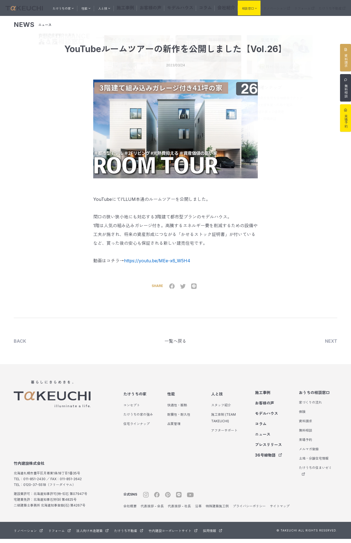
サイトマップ (280, 510)
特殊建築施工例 (217, 510)
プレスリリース (268, 448)
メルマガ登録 (309, 453)
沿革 (198, 510)
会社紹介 (216, 7)
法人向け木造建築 (92, 535)
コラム (199, 7)
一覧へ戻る (175, 344)
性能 (171, 398)
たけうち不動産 (332, 8)
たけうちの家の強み (138, 419)
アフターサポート (224, 434)
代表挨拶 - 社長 (179, 510)
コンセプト (131, 409)
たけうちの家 (134, 398)
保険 (302, 416)
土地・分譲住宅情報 (314, 462)
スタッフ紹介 (221, 409)
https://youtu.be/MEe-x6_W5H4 (157, 263)
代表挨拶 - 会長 (152, 510)
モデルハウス (179, 7)
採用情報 (212, 535)
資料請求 (305, 425)
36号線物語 (268, 459)
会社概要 (130, 510)
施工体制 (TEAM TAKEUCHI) (223, 422)
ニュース (262, 438)
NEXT (331, 344)
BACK (20, 344)
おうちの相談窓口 (314, 396)
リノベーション (276, 8)
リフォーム (304, 8)
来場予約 (305, 444)
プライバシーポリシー (249, 510)
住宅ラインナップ (136, 428)
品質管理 (173, 428)
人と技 (217, 398)
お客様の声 (155, 7)
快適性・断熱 (177, 409)
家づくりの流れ (310, 406)
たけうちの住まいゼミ (315, 475)
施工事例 (135, 7)
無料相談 (305, 434)
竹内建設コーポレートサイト (173, 535)
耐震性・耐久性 (178, 419)
